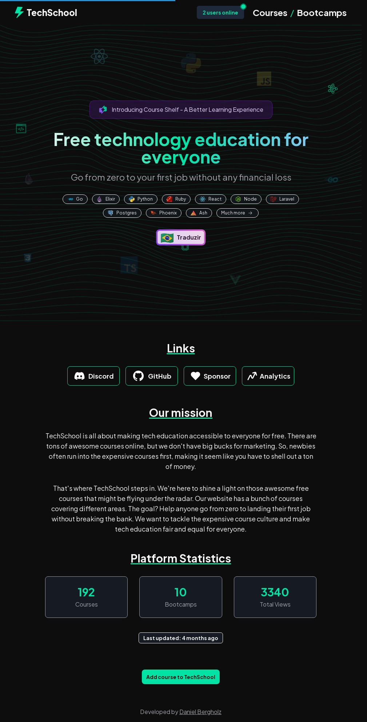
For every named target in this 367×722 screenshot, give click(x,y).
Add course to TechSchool (180, 677)
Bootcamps (322, 12)
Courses (270, 12)
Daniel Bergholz (200, 711)
